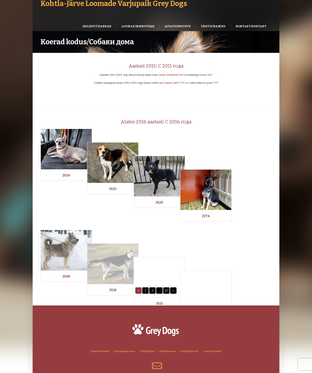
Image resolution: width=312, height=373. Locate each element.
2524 (66, 175)
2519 (244, 235)
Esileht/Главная (100, 324)
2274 (244, 175)
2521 (184, 235)
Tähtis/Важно (147, 324)
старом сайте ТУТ (173, 82)
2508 (66, 235)
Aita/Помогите (167, 324)
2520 (185, 175)
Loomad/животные (124, 324)
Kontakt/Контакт (189, 324)
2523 (125, 175)
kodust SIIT (206, 74)
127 (166, 263)
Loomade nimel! (212, 324)
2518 (125, 235)
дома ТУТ (212, 82)
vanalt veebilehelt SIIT (171, 74)
